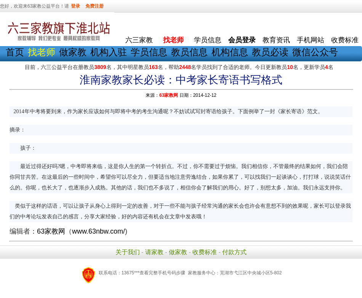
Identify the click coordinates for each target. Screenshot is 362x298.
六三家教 (139, 40)
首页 (15, 52)
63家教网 (168, 95)
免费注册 (94, 6)
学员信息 (207, 40)
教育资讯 (276, 40)
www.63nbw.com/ (98, 231)
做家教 (72, 52)
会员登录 (242, 40)
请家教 (154, 252)
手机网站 (310, 40)
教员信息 (189, 52)
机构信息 (229, 52)
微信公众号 (315, 52)
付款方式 (234, 252)
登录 (75, 6)
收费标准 (345, 40)
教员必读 (270, 52)
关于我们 (127, 252)
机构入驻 (108, 52)
